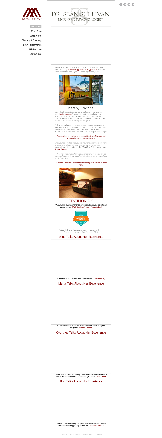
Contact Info (35, 53)
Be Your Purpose (61, 149)
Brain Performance (32, 44)
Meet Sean (36, 31)
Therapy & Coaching (31, 40)
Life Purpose (35, 49)
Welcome (35, 26)
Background (35, 35)
